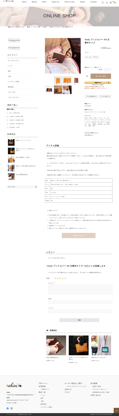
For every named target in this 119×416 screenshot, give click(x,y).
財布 (42, 398)
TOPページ (43, 383)
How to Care (70, 3)
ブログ (67, 392)
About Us (55, 3)
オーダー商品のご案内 (73, 383)
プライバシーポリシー (99, 389)
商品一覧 (42, 392)
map (8, 397)
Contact (93, 3)
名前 (50, 299)
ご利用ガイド (45, 389)
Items (24, 3)
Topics (82, 3)
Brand (34, 3)
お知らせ (68, 389)
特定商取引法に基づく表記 (100, 392)
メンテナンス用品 (46, 407)
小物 (42, 401)
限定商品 (43, 404)
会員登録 (42, 386)
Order (44, 3)
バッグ (43, 395)
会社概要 (93, 383)
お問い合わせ (95, 395)
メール (51, 308)
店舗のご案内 (96, 386)
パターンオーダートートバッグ (76, 386)
